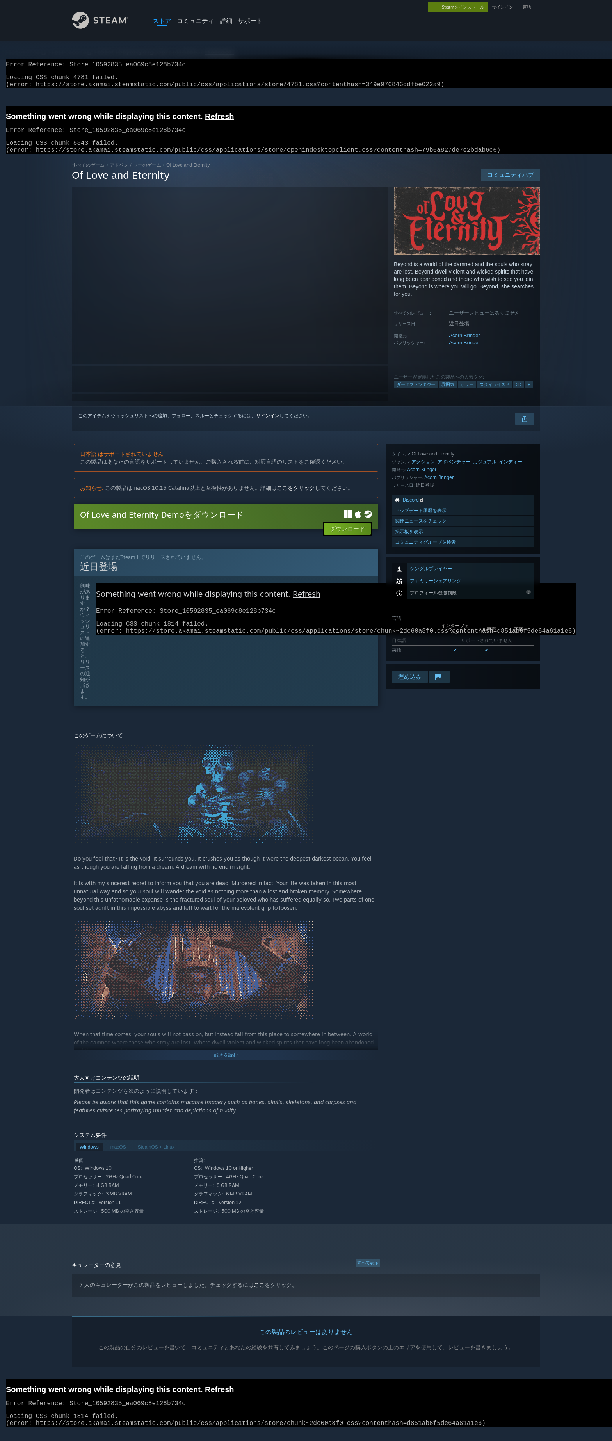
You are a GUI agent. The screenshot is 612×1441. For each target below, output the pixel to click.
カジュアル (484, 578)
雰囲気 (447, 393)
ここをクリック (296, 497)
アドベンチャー (454, 578)
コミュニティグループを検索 (425, 659)
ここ (259, 1294)
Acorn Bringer (464, 345)
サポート (250, 20)
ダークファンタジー (416, 393)
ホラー (467, 393)
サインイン (502, 7)
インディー (510, 578)
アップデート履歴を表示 (421, 627)
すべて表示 (368, 1272)
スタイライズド (495, 393)
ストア (162, 20)
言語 (527, 7)
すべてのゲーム (88, 174)
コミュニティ (195, 20)
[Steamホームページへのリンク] (106, 26)
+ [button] (529, 393)
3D (518, 393)
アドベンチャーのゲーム (135, 174)
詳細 (226, 20)
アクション (423, 578)
